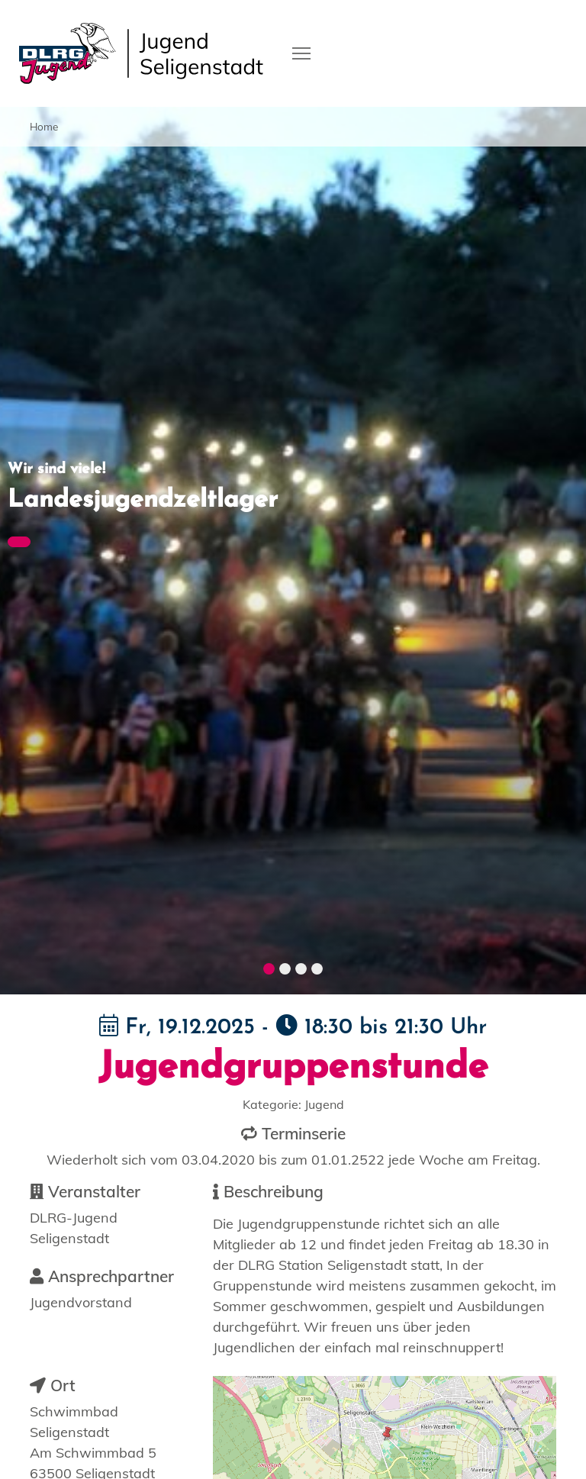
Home (44, 126)
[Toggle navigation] (301, 52)
